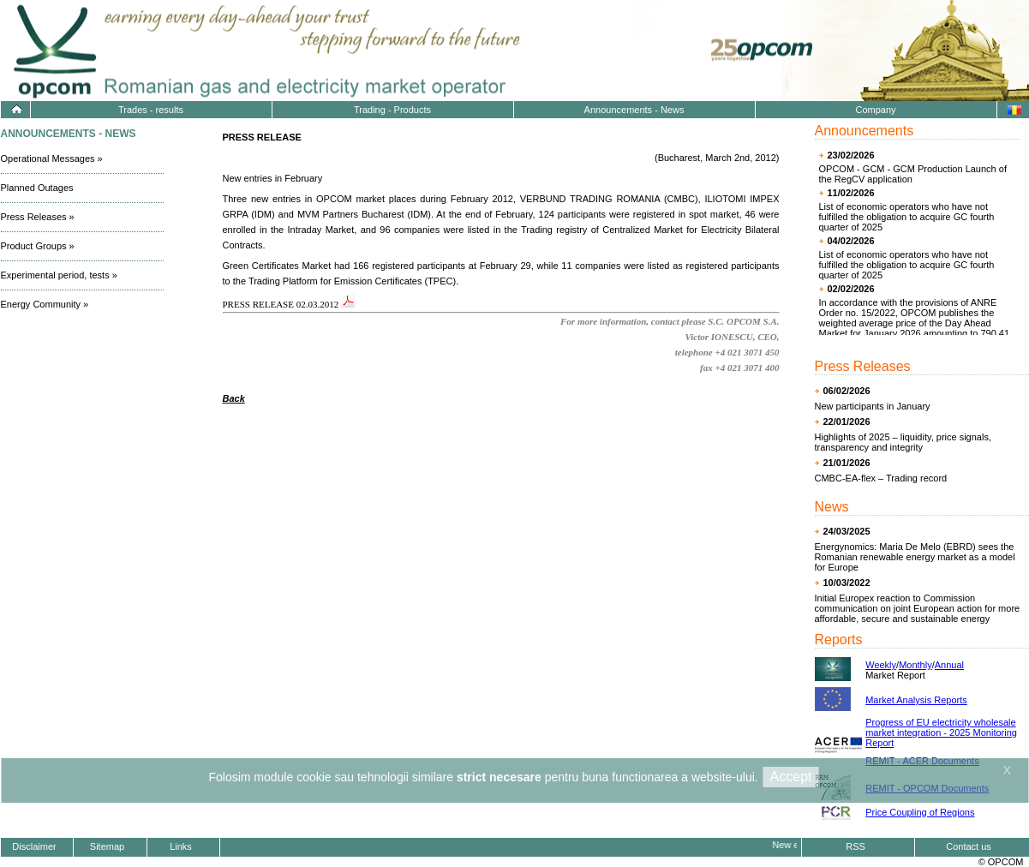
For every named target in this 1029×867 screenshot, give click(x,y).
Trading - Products (392, 110)
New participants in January (872, 406)
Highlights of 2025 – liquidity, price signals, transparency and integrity (903, 442)
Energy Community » (45, 304)
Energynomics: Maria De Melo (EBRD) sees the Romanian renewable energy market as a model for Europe (915, 556)
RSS (855, 846)
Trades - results (150, 110)
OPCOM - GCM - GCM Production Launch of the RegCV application (913, 174)
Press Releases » (38, 217)
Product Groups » (38, 246)
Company (875, 110)
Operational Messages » (52, 158)
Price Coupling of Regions (919, 812)
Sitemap (107, 846)
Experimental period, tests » (59, 275)
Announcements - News (634, 110)
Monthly (915, 665)
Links (181, 846)
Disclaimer (34, 846)
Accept (791, 776)
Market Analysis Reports (916, 700)
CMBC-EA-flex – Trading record (881, 478)
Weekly (880, 665)
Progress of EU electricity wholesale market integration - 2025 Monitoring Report (941, 732)
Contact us (968, 846)
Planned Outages (37, 187)
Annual (949, 665)
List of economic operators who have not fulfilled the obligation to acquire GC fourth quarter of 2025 (907, 216)
